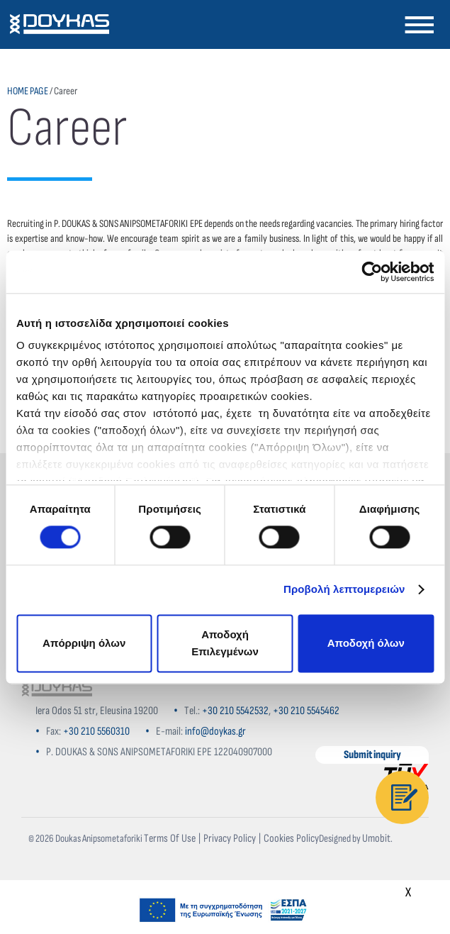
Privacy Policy (229, 838)
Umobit (376, 838)
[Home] (56, 690)
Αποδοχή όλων (366, 643)
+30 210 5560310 (96, 731)
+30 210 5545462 (306, 711)
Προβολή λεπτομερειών (344, 590)
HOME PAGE (27, 91)
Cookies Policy (291, 838)
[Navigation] (419, 24)
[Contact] (402, 797)
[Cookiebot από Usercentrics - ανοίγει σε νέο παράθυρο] (372, 271)
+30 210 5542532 (235, 711)
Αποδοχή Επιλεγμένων (225, 642)
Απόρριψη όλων (84, 643)
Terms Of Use (170, 838)
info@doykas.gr (215, 731)
